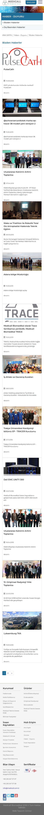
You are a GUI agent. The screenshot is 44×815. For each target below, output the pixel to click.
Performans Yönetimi (10, 743)
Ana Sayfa (27, 727)
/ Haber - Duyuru (19, 35)
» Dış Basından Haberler (13, 27)
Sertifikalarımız (8, 707)
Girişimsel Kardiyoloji (31, 701)
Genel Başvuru (8, 751)
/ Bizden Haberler (34, 35)
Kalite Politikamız (9, 697)
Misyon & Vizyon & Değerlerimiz (9, 702)
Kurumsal (27, 731)
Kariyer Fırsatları (8, 740)
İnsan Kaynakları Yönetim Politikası (9, 731)
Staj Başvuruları (8, 755)
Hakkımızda (7, 693)
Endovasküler (28, 697)
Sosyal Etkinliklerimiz (10, 759)
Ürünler (26, 735)
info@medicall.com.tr (11, 788)
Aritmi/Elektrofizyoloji (31, 693)
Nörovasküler (28, 705)
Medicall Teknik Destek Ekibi (11, 712)
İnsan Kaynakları (29, 743)
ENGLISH (31, 2)
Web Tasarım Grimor (22, 811)
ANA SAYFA (7, 35)
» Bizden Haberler (11, 22)
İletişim (26, 746)
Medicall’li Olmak (9, 736)
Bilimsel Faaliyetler (9, 717)
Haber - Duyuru (29, 739)
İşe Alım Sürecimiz (9, 747)
